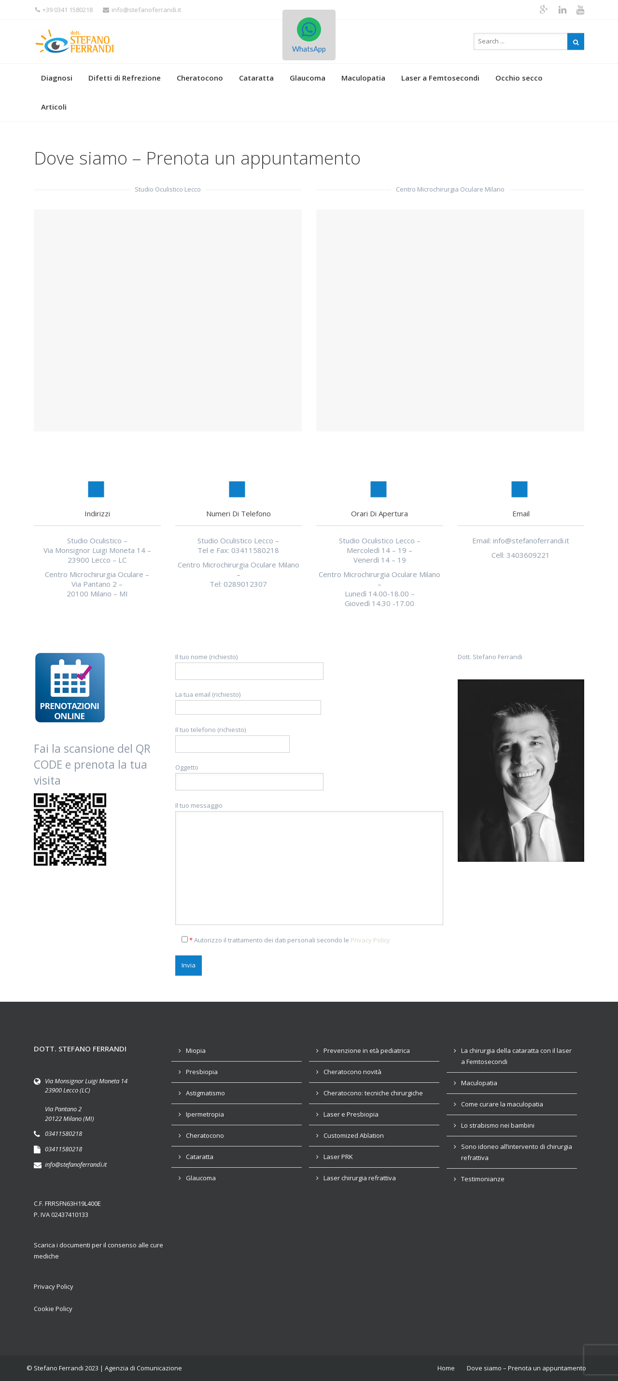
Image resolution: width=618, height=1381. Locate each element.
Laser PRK (338, 1156)
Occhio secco (519, 78)
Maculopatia (363, 78)
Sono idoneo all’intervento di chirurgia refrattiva (516, 1152)
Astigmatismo (205, 1093)
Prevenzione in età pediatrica (366, 1050)
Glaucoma (307, 78)
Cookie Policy (53, 1308)
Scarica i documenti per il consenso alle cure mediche (98, 1250)
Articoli (54, 106)
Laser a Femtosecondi (440, 78)
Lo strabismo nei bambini (497, 1125)
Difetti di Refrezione (124, 78)
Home (446, 1368)
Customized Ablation (353, 1135)
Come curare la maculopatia (502, 1104)
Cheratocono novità (352, 1071)
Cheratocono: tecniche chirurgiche (373, 1093)
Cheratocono (200, 78)
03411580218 (63, 1133)
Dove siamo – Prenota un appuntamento (526, 1368)
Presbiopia (202, 1071)
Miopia (196, 1050)
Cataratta (256, 78)
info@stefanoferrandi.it (142, 9)
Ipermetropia (205, 1114)
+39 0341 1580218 (64, 9)
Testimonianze (483, 1178)
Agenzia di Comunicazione (143, 1368)
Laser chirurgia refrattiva (359, 1178)
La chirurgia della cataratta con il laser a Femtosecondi (516, 1056)
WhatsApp (309, 35)
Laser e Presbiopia (351, 1114)
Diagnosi (56, 78)
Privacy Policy (370, 940)
